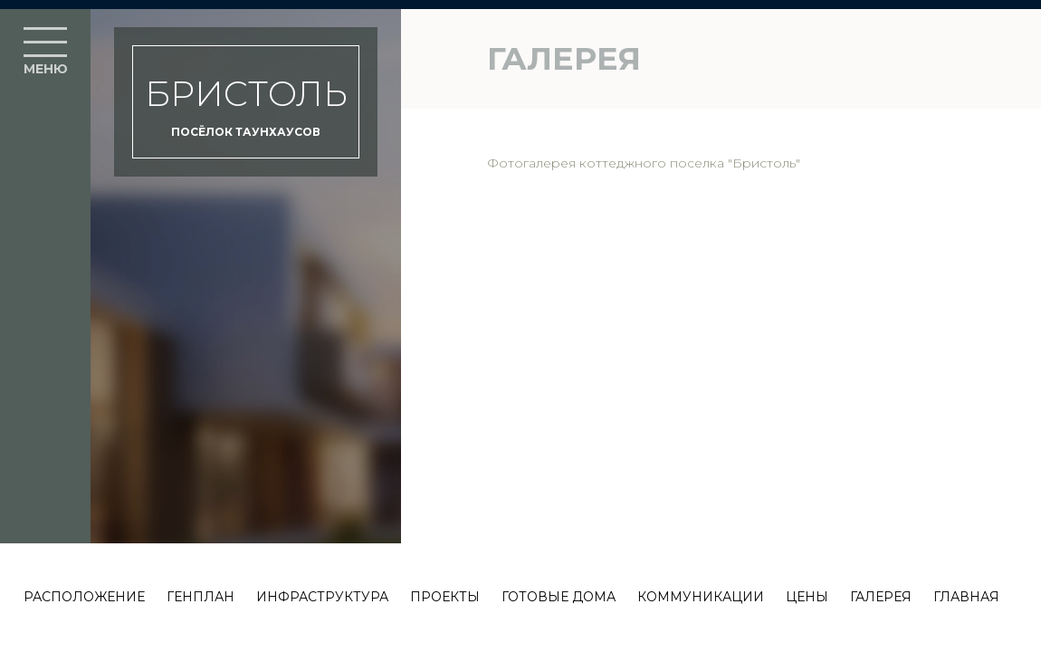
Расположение (84, 597)
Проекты (445, 597)
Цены (807, 597)
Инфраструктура (322, 597)
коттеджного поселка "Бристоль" (689, 163)
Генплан (200, 597)
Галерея (881, 597)
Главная (966, 597)
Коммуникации (700, 597)
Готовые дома (558, 597)
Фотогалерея (531, 163)
